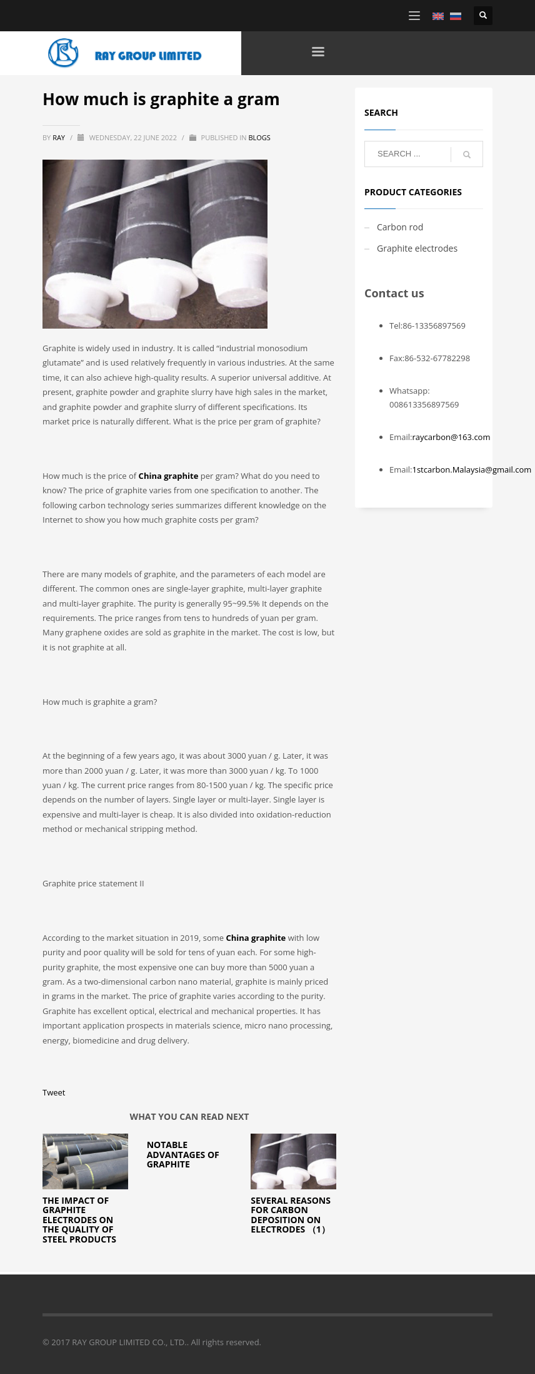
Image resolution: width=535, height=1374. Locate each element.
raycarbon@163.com (451, 437)
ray (59, 137)
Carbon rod (400, 227)
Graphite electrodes (417, 248)
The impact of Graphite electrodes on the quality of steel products (79, 1219)
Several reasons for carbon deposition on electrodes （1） (291, 1214)
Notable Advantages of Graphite (183, 1154)
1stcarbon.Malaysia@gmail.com (471, 469)
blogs (259, 137)
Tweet (53, 1092)
